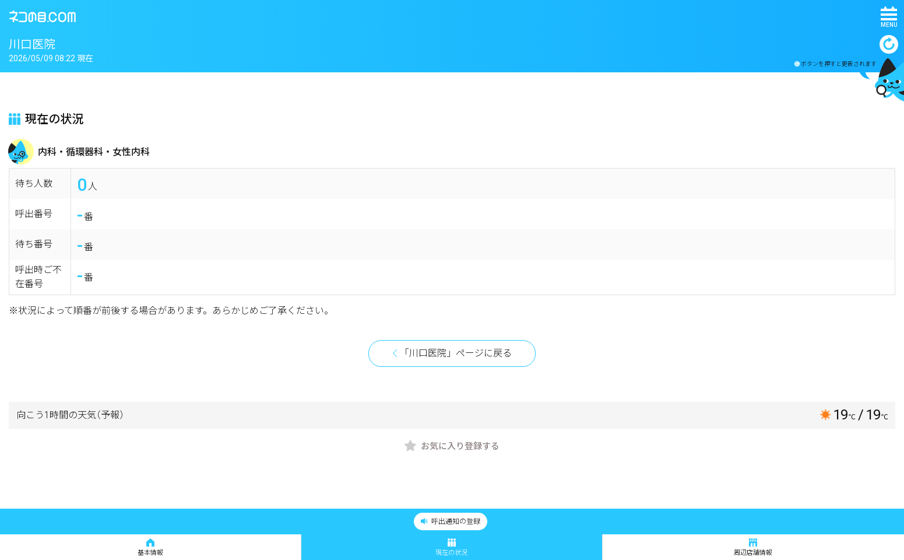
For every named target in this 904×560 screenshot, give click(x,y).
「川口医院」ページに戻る (456, 353)
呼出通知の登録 (450, 521)
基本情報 (150, 547)
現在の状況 (451, 547)
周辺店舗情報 (753, 547)
